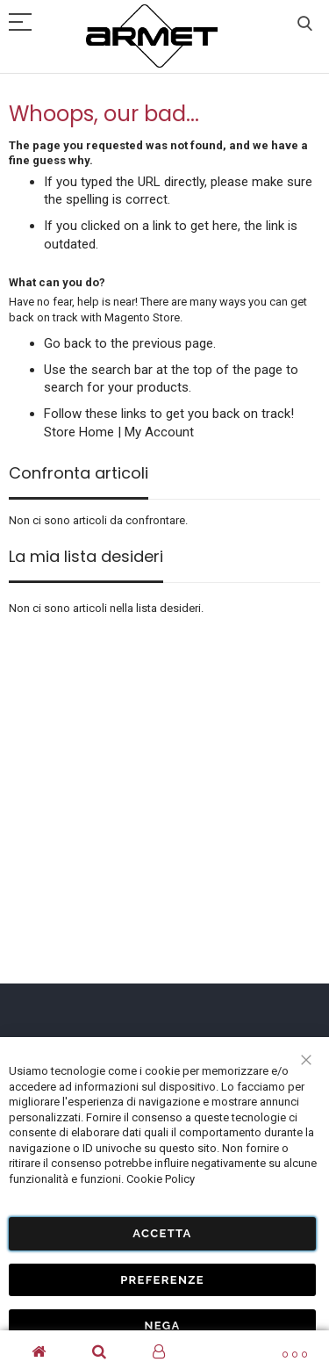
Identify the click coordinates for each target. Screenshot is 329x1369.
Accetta (161, 1233)
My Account (159, 432)
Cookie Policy (160, 1178)
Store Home (79, 432)
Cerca (305, 24)
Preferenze (162, 1279)
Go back (67, 343)
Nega (162, 1325)
